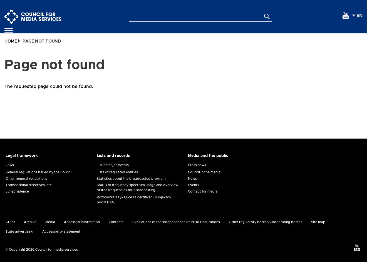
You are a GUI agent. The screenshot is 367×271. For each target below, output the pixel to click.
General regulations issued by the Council (39, 181)
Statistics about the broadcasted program (131, 187)
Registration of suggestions (224, 34)
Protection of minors (174, 34)
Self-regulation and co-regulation (59, 34)
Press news (197, 174)
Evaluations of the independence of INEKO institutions (176, 231)
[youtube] (345, 15)
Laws (10, 174)
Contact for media (202, 200)
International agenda (283, 34)
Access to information (82, 231)
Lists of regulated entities (117, 181)
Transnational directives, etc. (29, 194)
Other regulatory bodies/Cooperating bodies (265, 231)
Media (50, 231)
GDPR (10, 231)
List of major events (113, 174)
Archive (30, 231)
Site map (318, 231)
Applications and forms (125, 34)
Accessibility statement (61, 240)
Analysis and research (331, 34)
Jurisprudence (17, 200)
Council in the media (204, 181)
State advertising (19, 240)
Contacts (116, 231)
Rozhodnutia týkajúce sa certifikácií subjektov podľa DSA (134, 209)
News (192, 187)
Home (10, 50)
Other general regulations (26, 187)
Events (193, 194)
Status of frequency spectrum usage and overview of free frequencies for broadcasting (137, 196)
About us (16, 34)
